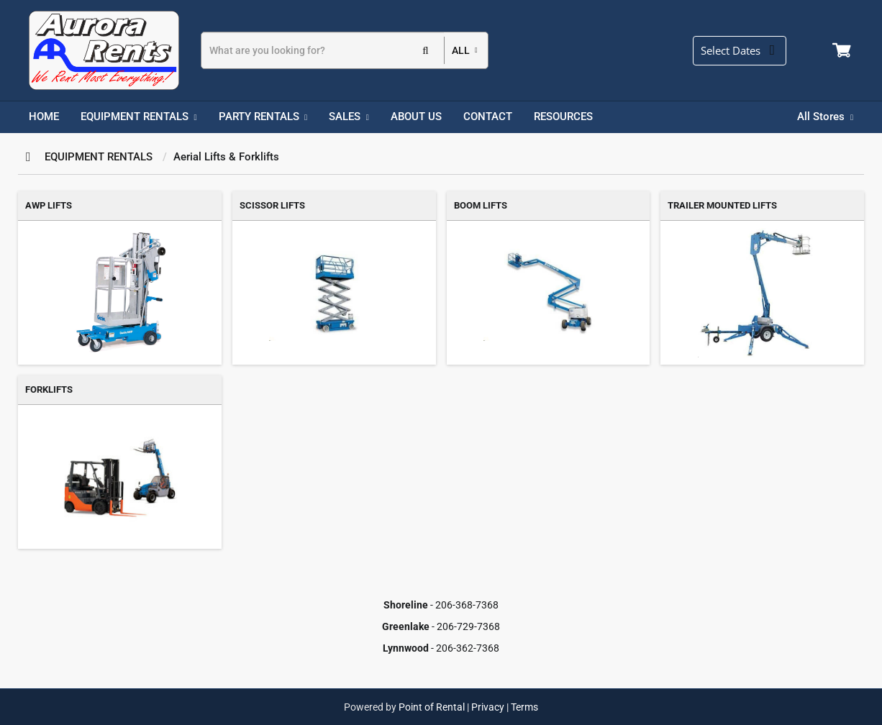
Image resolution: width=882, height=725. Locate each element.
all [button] (461, 50)
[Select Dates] (745, 50)
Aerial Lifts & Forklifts (226, 156)
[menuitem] (44, 117)
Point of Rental (432, 707)
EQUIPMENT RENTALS (99, 156)
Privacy (487, 707)
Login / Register (817, 50)
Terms (524, 707)
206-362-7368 (467, 648)
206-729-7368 (468, 626)
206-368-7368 (467, 605)
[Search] (322, 50)
